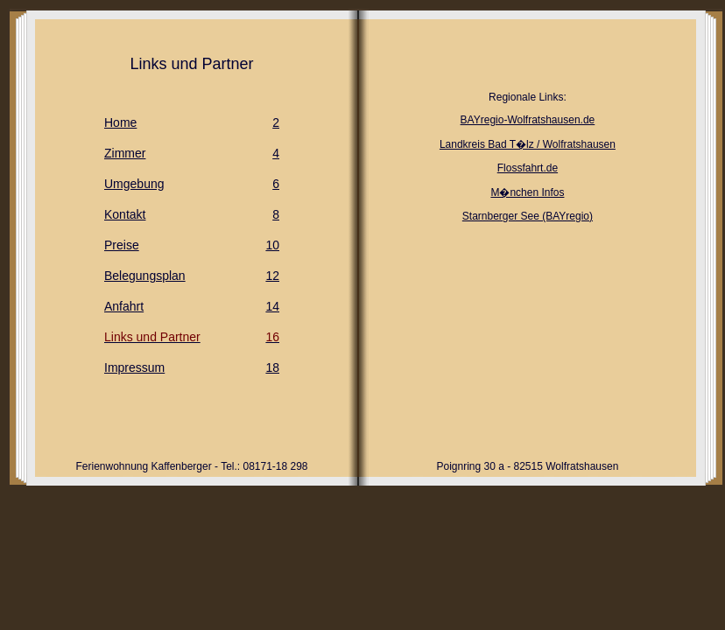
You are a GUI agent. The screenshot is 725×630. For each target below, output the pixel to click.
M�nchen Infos (527, 192)
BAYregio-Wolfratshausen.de (528, 120)
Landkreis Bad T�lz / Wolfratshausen (528, 144)
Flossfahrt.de (527, 168)
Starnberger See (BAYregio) (527, 216)
